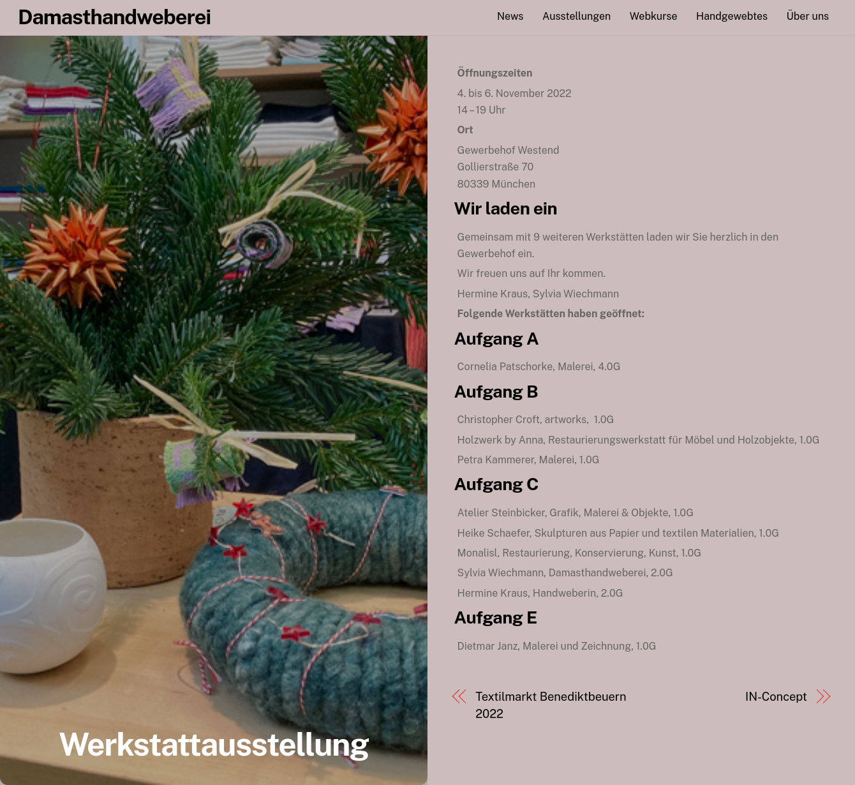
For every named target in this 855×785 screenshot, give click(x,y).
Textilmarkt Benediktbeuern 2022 (550, 705)
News (510, 16)
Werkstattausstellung (213, 744)
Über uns (808, 16)
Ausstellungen (576, 16)
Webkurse (654, 16)
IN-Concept (776, 696)
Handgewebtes (732, 16)
